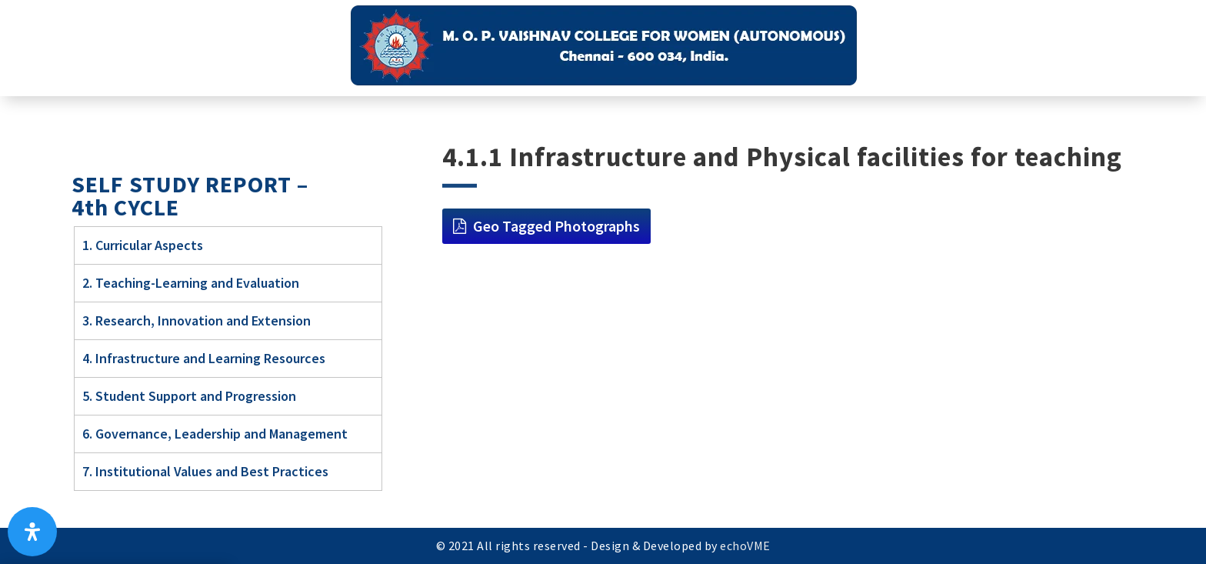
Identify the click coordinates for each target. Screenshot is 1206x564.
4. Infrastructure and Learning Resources (203, 358)
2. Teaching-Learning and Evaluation (190, 283)
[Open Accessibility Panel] (32, 531)
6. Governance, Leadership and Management (215, 433)
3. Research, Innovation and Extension (196, 320)
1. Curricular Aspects (142, 245)
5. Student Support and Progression (189, 396)
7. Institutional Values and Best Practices (205, 471)
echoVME (745, 545)
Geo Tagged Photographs (556, 225)
